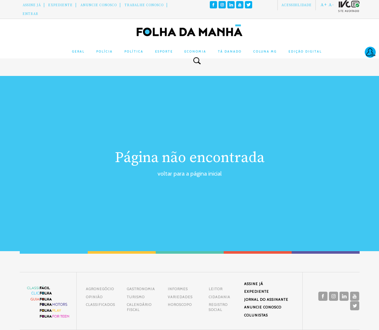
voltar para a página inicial (190, 173)
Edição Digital (305, 51)
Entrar (30, 14)
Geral (78, 51)
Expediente (60, 5)
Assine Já (32, 5)
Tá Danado (230, 51)
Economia (195, 51)
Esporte (164, 51)
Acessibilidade (296, 5)
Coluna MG (265, 51)
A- (331, 5)
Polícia (104, 51)
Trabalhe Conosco (144, 5)
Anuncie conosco (98, 5)
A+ (324, 5)
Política (133, 51)
